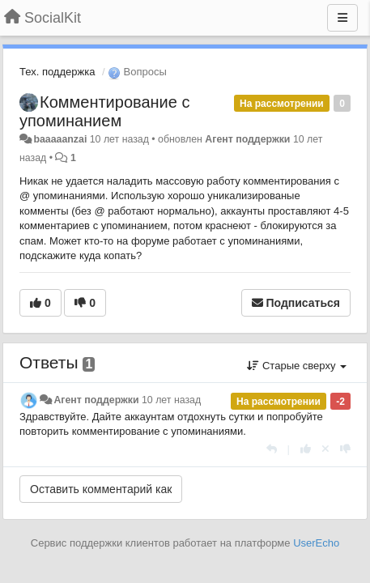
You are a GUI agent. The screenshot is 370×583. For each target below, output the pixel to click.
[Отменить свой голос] (325, 449)
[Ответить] (271, 449)
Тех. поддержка (57, 72)
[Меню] (342, 18)
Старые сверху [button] (297, 366)
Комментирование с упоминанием (104, 111)
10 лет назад (171, 400)
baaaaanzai (60, 139)
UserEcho (316, 543)
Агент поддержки (247, 139)
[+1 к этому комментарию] (305, 449)
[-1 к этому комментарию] (345, 449)
